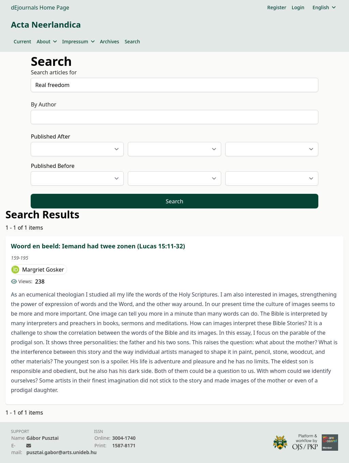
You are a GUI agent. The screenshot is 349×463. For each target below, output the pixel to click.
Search (132, 41)
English (324, 7)
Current (22, 41)
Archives (109, 41)
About (46, 41)
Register (276, 7)
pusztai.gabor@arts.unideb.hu (61, 452)
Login (298, 7)
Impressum (78, 41)
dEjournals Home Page (40, 7)
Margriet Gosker (43, 269)
